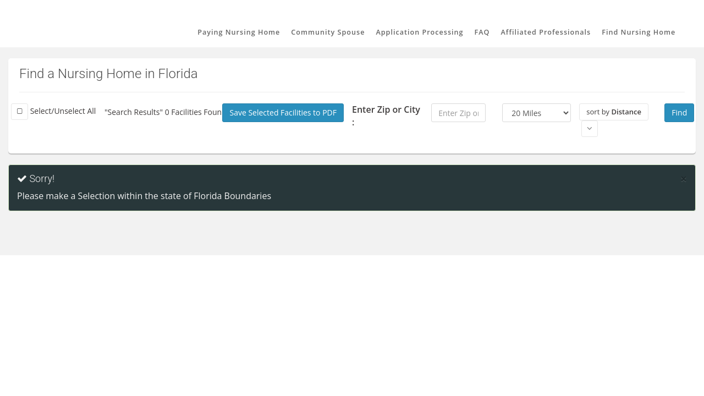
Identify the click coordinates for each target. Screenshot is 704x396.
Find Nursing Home (638, 32)
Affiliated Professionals (546, 32)
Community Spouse (328, 32)
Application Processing (419, 32)
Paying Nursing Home (238, 32)
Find (679, 112)
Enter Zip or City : (386, 115)
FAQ (482, 32)
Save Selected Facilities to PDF (283, 112)
